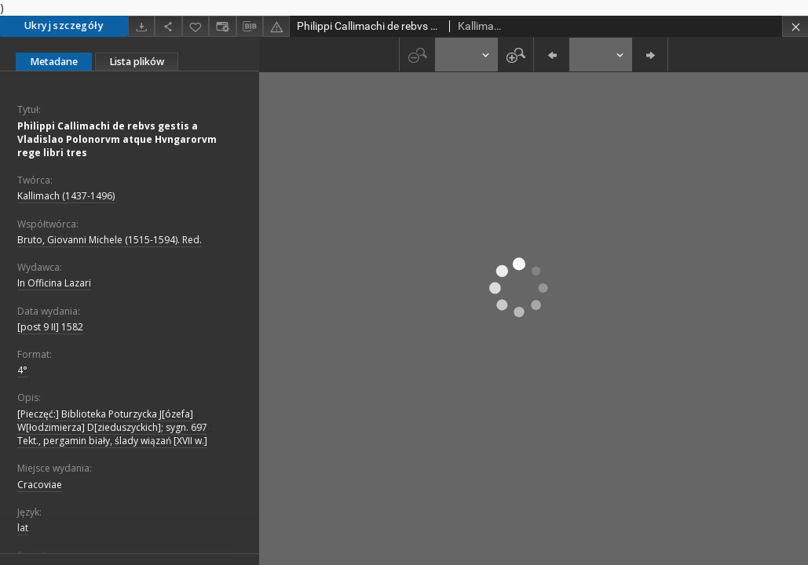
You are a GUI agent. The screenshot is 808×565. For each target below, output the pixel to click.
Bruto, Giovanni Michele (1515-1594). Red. (109, 239)
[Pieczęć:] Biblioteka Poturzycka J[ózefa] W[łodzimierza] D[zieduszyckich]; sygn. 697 (112, 420)
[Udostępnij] (168, 26)
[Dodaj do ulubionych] (195, 26)
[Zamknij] (795, 26)
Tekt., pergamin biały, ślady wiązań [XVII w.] (112, 440)
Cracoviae (39, 484)
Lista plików (136, 61)
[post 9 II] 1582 (50, 327)
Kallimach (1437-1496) (66, 195)
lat (22, 527)
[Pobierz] (141, 26)
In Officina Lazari (54, 283)
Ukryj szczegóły (64, 25)
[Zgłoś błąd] (276, 26)
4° (22, 370)
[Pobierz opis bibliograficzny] (249, 27)
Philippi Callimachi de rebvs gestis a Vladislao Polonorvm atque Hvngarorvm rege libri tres (117, 139)
